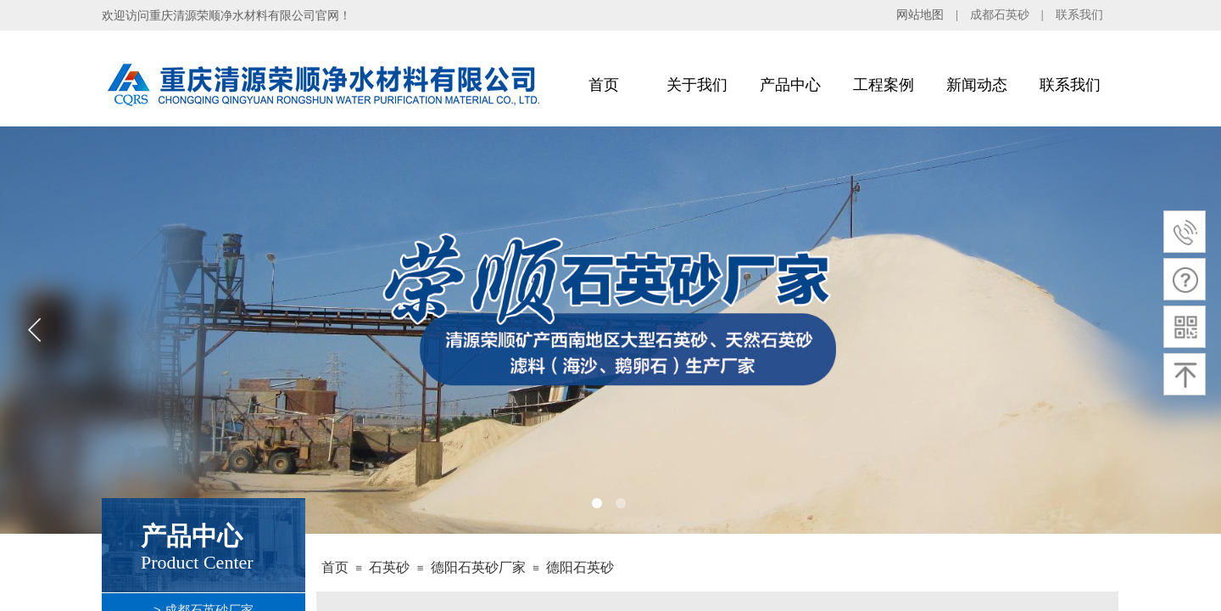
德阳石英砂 (580, 567)
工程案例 (883, 84)
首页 (603, 84)
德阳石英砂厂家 (478, 567)
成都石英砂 (999, 14)
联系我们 (1079, 14)
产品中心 (790, 84)
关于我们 (697, 84)
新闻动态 (976, 84)
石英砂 (389, 567)
